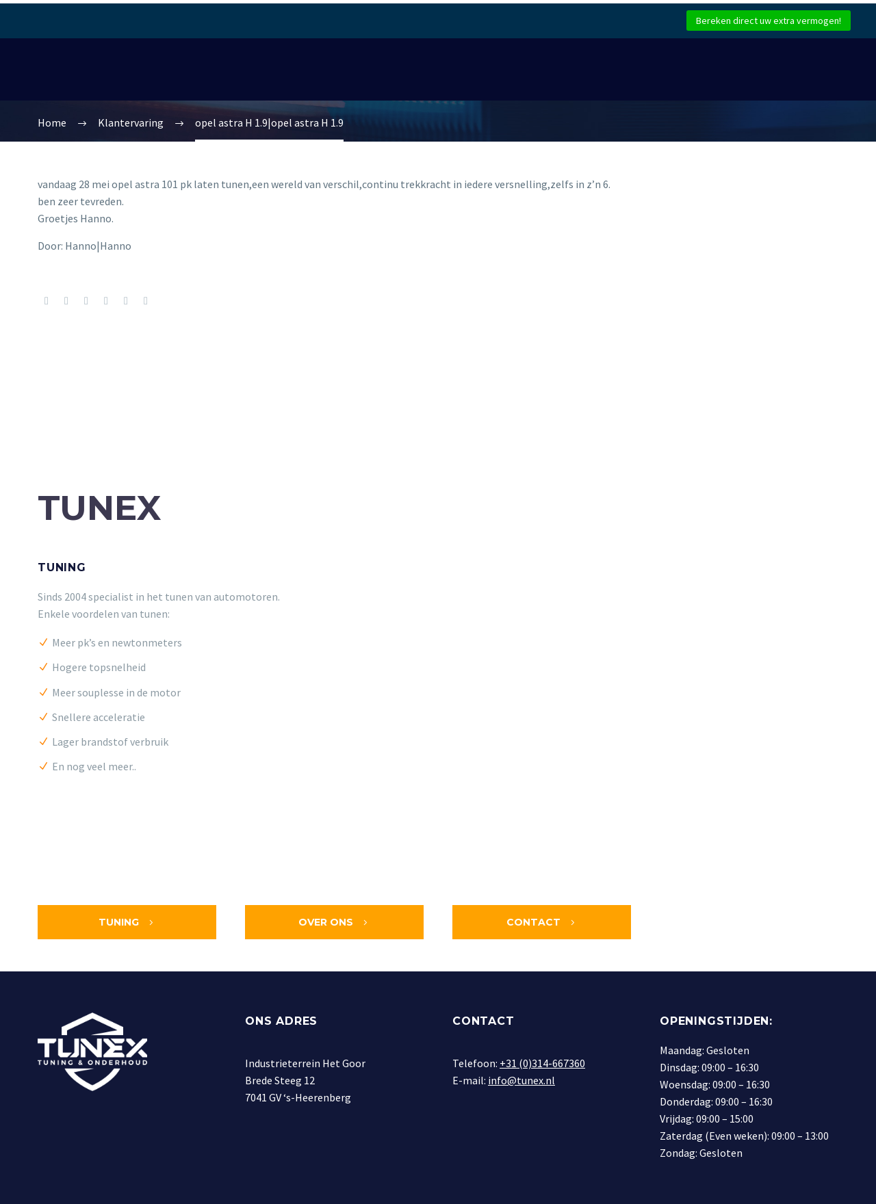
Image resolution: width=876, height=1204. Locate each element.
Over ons (334, 922)
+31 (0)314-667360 (542, 1063)
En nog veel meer (92, 766)
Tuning (62, 567)
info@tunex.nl (521, 1080)
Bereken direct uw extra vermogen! (768, 20)
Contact (542, 922)
